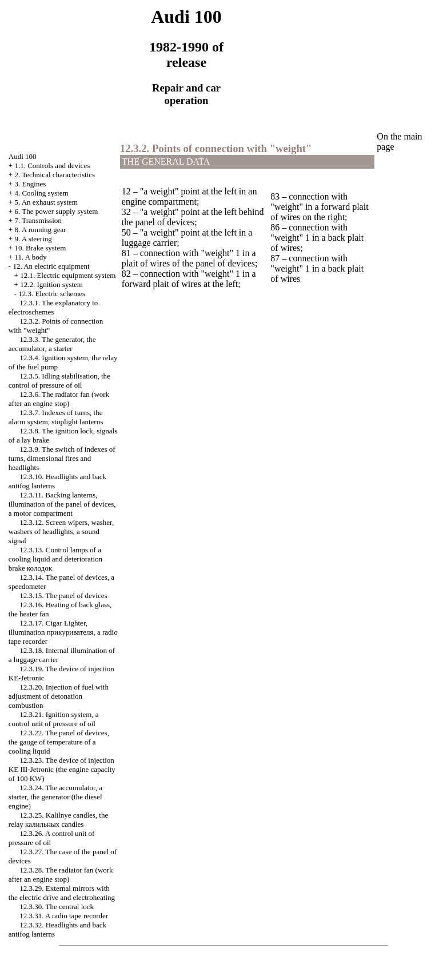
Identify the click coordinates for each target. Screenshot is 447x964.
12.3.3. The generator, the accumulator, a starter (52, 344)
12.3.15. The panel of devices (63, 595)
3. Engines (30, 184)
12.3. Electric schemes (51, 293)
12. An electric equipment (51, 266)
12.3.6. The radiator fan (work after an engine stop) (59, 399)
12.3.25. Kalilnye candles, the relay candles (58, 819)
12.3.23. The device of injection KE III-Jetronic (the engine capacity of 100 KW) (62, 769)
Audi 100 (23, 156)
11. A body (30, 257)
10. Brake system (40, 248)
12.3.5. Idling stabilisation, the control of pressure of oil (59, 380)
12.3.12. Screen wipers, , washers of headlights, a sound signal (61, 531)
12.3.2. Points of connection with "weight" (216, 148)
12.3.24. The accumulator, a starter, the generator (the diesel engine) (55, 796)
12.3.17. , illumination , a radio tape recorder (63, 632)
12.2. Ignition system (51, 284)
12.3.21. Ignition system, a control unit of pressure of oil (54, 719)
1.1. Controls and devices (52, 165)
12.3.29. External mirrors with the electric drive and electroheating (62, 893)
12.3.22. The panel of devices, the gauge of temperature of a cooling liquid (59, 741)
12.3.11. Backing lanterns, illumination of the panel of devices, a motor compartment (62, 504)
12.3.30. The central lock (56, 906)
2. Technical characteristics (54, 174)
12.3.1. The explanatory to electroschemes (53, 307)
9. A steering (32, 238)
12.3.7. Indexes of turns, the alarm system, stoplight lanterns (56, 417)
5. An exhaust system (46, 202)
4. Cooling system (41, 193)
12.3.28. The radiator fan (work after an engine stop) (61, 874)
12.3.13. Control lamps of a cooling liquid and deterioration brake (55, 558)
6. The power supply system (56, 211)
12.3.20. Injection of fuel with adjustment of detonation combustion (59, 696)
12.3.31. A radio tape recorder (63, 915)
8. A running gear (40, 229)
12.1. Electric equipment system (67, 275)
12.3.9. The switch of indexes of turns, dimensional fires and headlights (62, 458)
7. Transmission (37, 220)
